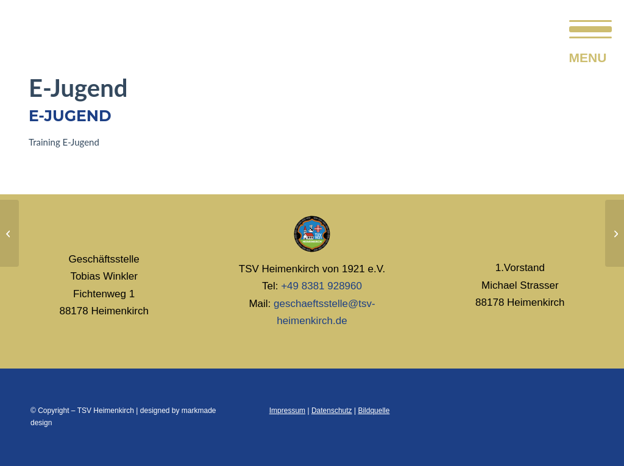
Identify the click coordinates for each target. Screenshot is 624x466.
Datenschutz (331, 410)
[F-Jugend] (614, 233)
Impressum (287, 410)
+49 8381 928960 (321, 286)
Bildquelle (373, 410)
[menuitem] (586, 27)
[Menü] (586, 27)
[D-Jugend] (9, 233)
